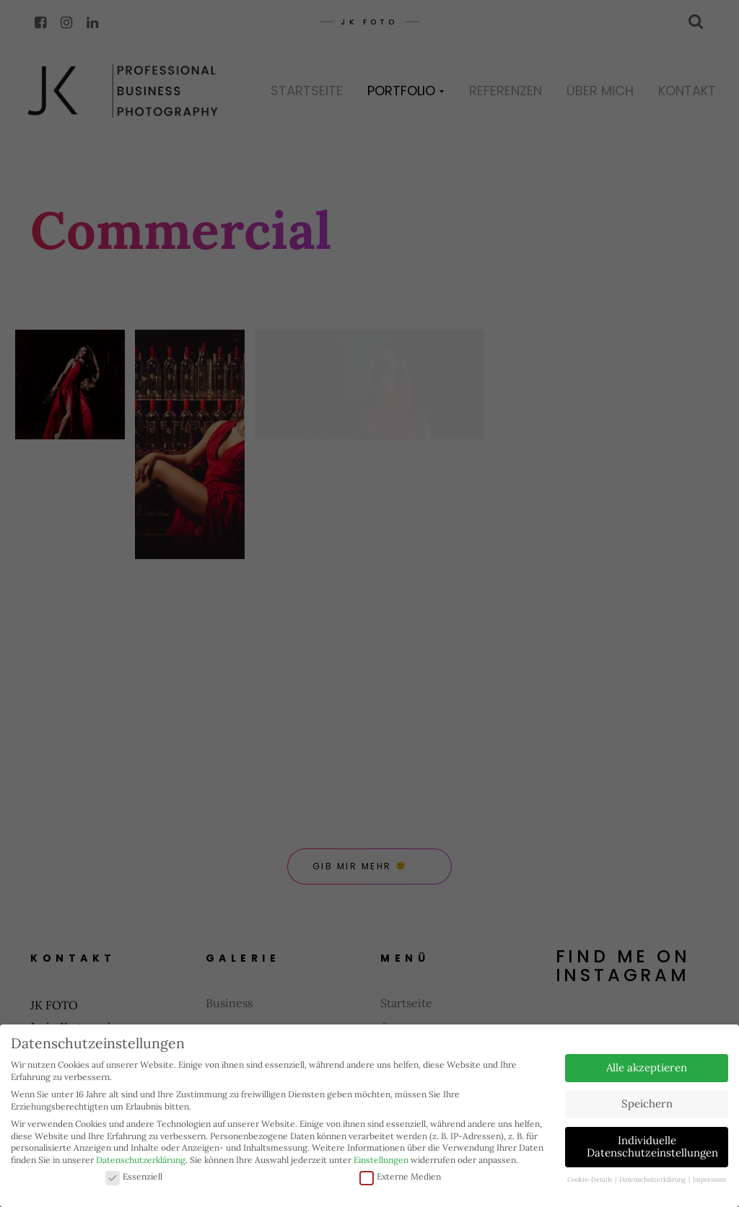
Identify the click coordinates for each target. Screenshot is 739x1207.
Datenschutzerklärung (140, 1159)
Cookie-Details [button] (590, 1179)
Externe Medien (400, 1177)
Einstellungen (381, 1159)
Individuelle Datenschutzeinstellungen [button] (652, 1146)
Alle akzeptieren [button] (646, 1067)
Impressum (709, 1179)
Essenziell (133, 1177)
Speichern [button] (647, 1103)
